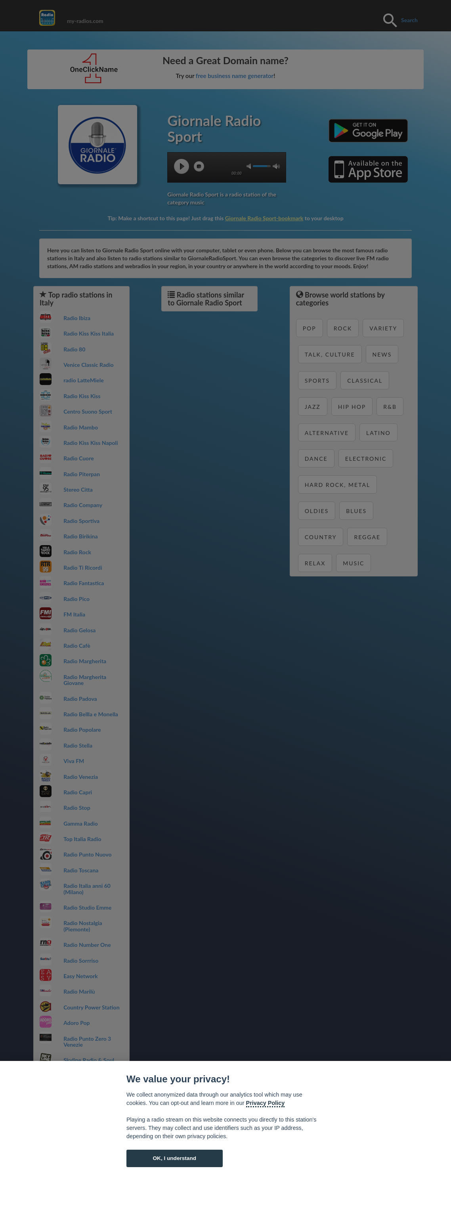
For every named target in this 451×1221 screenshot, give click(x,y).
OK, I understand (174, 1158)
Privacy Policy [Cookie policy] (265, 1103)
